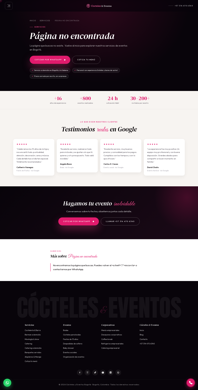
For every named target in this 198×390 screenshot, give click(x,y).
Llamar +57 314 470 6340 (120, 221)
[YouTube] (103, 372)
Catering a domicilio (33, 348)
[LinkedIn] (110, 372)
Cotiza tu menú (86, 60)
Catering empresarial (110, 348)
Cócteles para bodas (72, 335)
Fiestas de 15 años (70, 339)
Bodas (65, 330)
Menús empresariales (110, 330)
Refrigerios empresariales (112, 344)
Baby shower (68, 348)
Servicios (45, 21)
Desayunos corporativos (111, 335)
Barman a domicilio (33, 335)
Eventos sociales (70, 352)
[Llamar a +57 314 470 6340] (191, 383)
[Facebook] (80, 372)
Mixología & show (32, 339)
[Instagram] (87, 372)
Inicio (33, 21)
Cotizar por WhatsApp (50, 60)
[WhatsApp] (118, 372)
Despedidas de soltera (72, 344)
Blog (141, 335)
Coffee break (107, 339)
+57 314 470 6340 (184, 6)
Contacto (144, 339)
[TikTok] (95, 372)
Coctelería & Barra (33, 330)
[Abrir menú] (9, 6)
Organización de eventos (73, 357)
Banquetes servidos (33, 352)
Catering (28, 344)
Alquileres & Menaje (33, 357)
